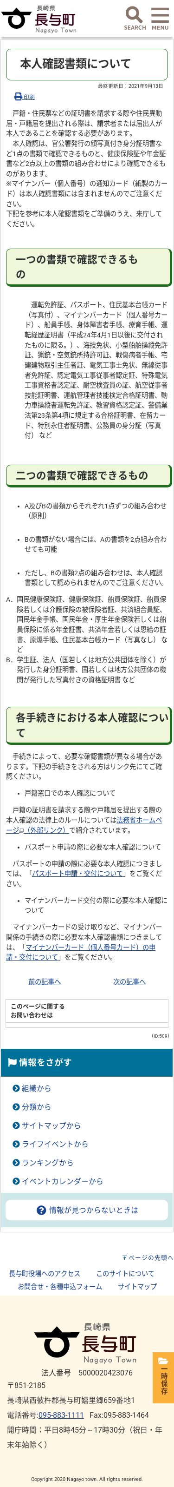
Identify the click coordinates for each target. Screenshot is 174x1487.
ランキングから (48, 1162)
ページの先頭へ (151, 1257)
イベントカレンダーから (62, 1181)
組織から (37, 1088)
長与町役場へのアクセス (44, 1274)
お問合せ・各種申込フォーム (60, 1287)
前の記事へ (44, 982)
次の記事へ (129, 982)
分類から (37, 1107)
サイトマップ (137, 1287)
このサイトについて (125, 1274)
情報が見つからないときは (86, 1210)
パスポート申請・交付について (77, 874)
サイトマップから (51, 1125)
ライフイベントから (55, 1144)
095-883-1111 (61, 1415)
